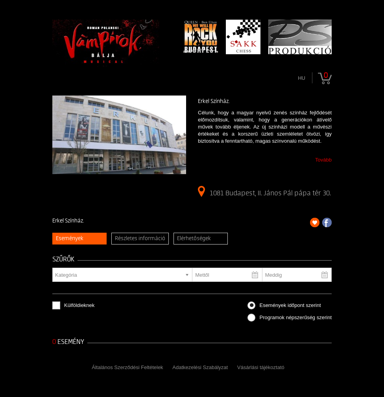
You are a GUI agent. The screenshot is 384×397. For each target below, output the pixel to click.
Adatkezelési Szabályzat (200, 367)
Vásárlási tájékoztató (260, 367)
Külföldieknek (79, 305)
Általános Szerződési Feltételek (127, 367)
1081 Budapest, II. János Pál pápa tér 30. (264, 191)
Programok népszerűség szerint (295, 317)
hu (301, 78)
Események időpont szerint (290, 305)
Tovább (323, 160)
